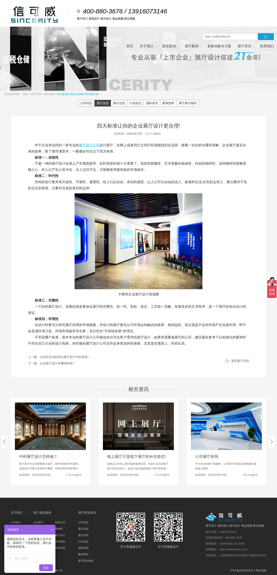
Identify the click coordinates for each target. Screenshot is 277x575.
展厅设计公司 (89, 145)
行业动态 (135, 103)
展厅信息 (49, 94)
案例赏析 (168, 103)
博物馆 (59, 528)
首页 (26, 94)
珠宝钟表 (60, 547)
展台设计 (60, 535)
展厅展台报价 (188, 103)
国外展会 (60, 541)
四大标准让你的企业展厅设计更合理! (78, 94)
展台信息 (119, 103)
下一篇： (51, 363)
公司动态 (86, 103)
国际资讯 (152, 103)
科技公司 (60, 522)
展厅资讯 (36, 94)
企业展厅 (38, 522)
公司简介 (16, 522)
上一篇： (59, 357)
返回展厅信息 (240, 360)
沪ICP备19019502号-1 (242, 570)
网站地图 (261, 570)
